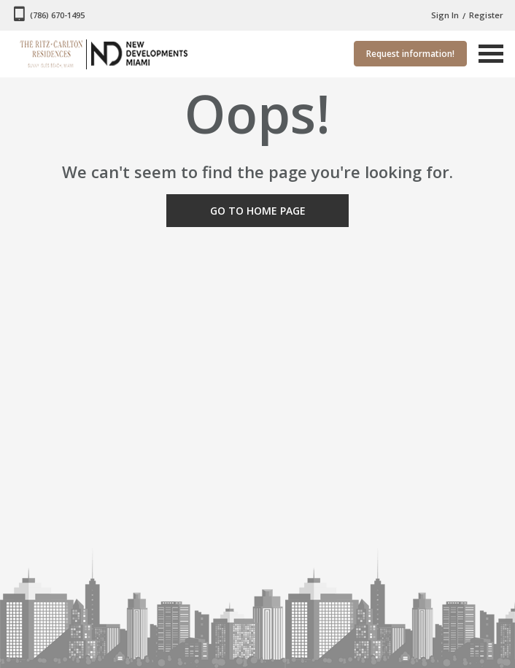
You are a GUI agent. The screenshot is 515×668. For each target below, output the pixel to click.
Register (486, 14)
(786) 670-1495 (57, 14)
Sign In (445, 14)
